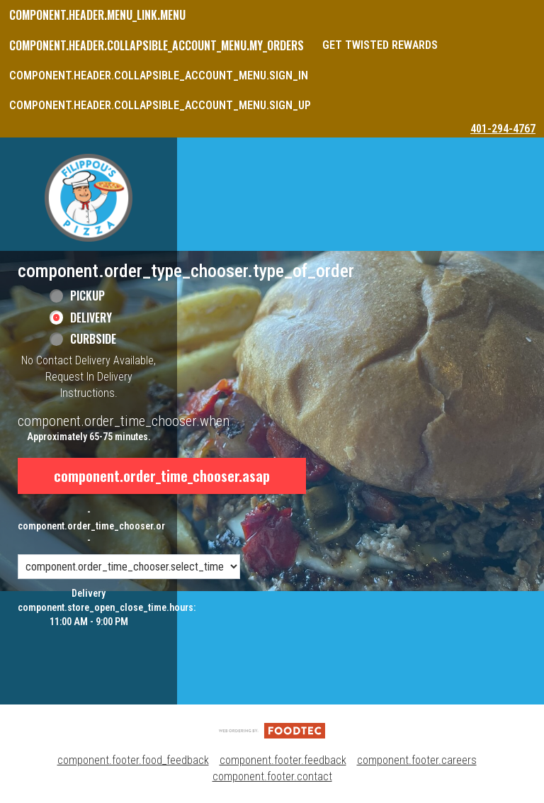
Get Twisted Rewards (380, 45)
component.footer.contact (272, 776)
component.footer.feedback (283, 760)
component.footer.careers (417, 760)
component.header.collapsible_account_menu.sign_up (160, 105)
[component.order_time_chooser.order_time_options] (129, 566)
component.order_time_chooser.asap (162, 475)
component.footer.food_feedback (133, 760)
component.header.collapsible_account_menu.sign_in (158, 75)
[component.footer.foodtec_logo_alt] (272, 729)
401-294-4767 (503, 128)
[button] (88, 198)
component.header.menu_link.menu (97, 14)
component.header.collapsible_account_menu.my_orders (156, 45)
